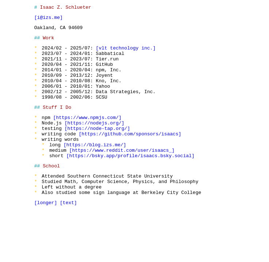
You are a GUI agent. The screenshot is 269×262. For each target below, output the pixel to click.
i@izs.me (47, 19)
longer (44, 234)
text (67, 234)
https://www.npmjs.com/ (86, 134)
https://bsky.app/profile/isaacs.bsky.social (129, 180)
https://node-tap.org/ (96, 147)
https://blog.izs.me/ (93, 167)
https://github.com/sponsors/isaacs (128, 154)
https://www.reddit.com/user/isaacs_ (120, 174)
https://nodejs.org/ (93, 141)
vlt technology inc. (124, 53)
